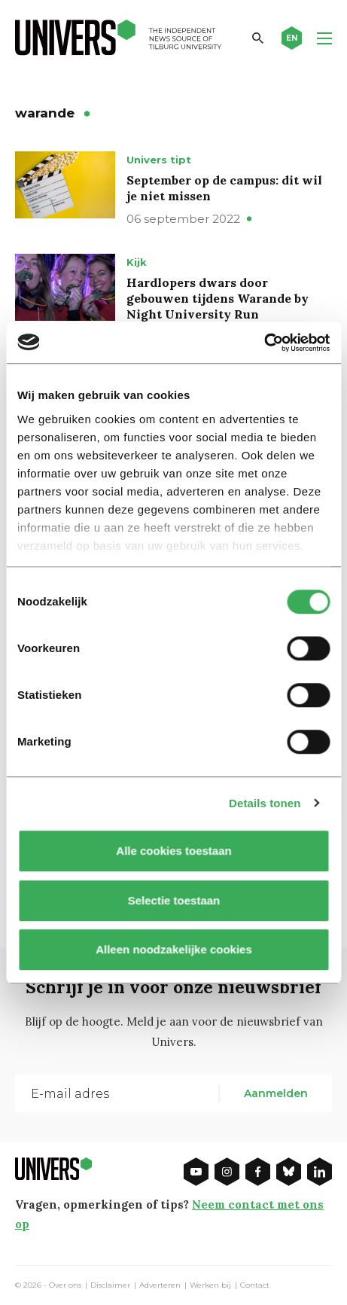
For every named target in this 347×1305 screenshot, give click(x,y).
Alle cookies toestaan (173, 850)
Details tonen (264, 803)
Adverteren (160, 1285)
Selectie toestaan (173, 900)
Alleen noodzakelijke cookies (174, 949)
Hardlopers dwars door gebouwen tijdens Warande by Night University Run (217, 298)
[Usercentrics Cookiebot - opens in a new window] (264, 342)
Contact (254, 1285)
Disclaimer (110, 1285)
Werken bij (210, 1285)
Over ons (65, 1285)
